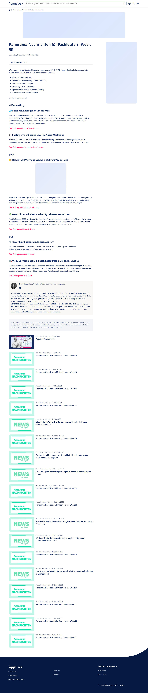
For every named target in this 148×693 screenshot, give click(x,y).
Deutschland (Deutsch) (115, 685)
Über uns (56, 671)
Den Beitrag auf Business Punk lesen (24, 207)
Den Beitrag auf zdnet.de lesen (21, 254)
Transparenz (12, 675)
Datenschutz (12, 671)
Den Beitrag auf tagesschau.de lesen (24, 128)
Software (56, 675)
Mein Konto (102, 671)
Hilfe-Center (102, 675)
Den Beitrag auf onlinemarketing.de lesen (26, 147)
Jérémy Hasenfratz (18, 55)
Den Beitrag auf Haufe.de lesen (22, 229)
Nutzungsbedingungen (16, 679)
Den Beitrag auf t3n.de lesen (20, 275)
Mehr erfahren (56, 327)
